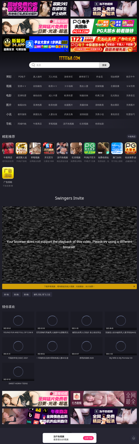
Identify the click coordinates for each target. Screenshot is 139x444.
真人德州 (37, 76)
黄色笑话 (115, 114)
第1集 (6, 294)
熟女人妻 (84, 86)
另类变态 (130, 95)
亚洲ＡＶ (22, 86)
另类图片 (130, 104)
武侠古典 (68, 114)
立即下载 (88, 438)
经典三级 (99, 95)
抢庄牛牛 (130, 76)
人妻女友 (53, 114)
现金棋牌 (115, 76)
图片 (9, 105)
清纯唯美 (99, 104)
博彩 (9, 76)
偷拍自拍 (37, 95)
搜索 (104, 65)
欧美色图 (53, 104)
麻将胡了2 (84, 76)
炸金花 (99, 76)
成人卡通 (53, 95)
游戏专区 (68, 76)
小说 (9, 114)
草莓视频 (53, 123)
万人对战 (53, 76)
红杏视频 (84, 123)
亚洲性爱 (22, 95)
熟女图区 (115, 104)
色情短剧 (99, 123)
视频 (9, 86)
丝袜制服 (99, 86)
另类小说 (99, 114)
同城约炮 (22, 123)
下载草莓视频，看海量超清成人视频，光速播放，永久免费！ (90, 286)
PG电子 (22, 76)
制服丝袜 (84, 95)
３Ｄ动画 (68, 86)
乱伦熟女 (115, 95)
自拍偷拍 (37, 86)
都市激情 (22, 114)
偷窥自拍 (22, 104)
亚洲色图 (37, 104)
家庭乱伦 (37, 114)
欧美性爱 (68, 95)
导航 (9, 123)
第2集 (16, 294)
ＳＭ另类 (130, 86)
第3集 (26, 294)
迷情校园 (84, 114)
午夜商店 (37, 123)
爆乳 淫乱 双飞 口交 (42, 294)
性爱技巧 (130, 114)
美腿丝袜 (84, 104)
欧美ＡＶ (53, 86)
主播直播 (115, 86)
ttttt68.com (69, 58)
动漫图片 (68, 104)
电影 (9, 95)
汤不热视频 (68, 123)
